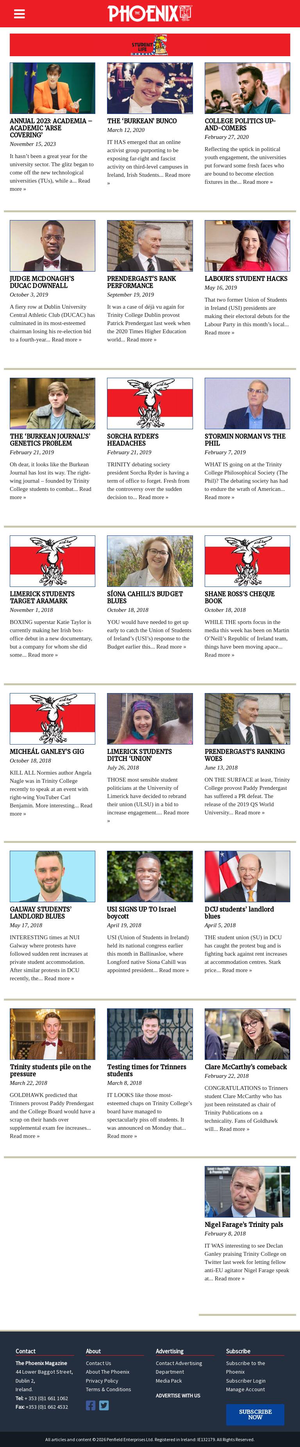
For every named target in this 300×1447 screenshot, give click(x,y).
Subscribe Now (255, 1414)
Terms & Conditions (108, 1389)
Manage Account (245, 1389)
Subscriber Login (246, 1380)
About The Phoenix (107, 1371)
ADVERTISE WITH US (178, 1395)
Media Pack (169, 1380)
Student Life (150, 45)
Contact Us (98, 1363)
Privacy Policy (102, 1380)
